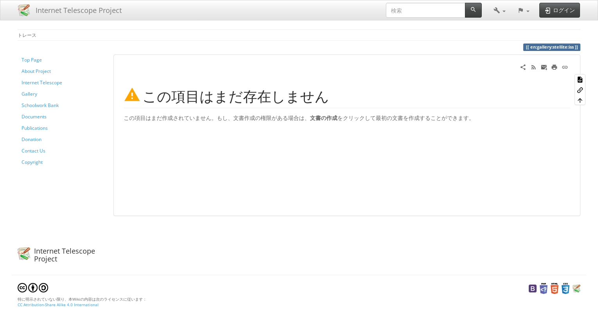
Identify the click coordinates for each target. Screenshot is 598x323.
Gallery (29, 94)
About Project (36, 71)
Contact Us (33, 150)
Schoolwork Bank (40, 105)
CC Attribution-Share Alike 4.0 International (58, 304)
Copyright (32, 162)
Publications (35, 128)
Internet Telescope (42, 82)
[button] (500, 10)
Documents (34, 116)
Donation (31, 139)
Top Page (32, 59)
